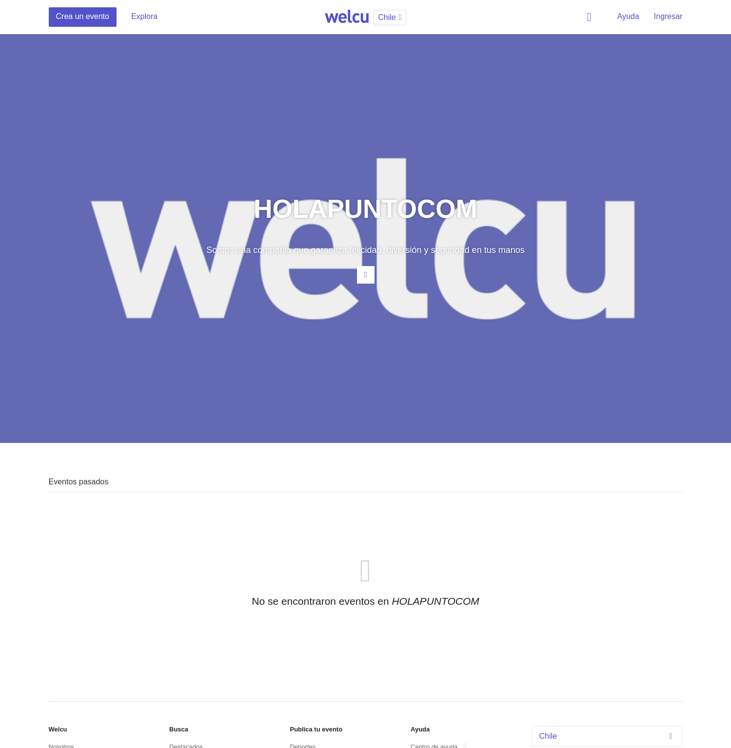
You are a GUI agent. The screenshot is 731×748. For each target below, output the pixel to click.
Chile (608, 736)
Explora (144, 16)
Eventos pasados (79, 482)
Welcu (347, 17)
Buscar (591, 17)
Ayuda (628, 16)
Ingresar (668, 16)
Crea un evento (82, 16)
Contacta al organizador (366, 275)
